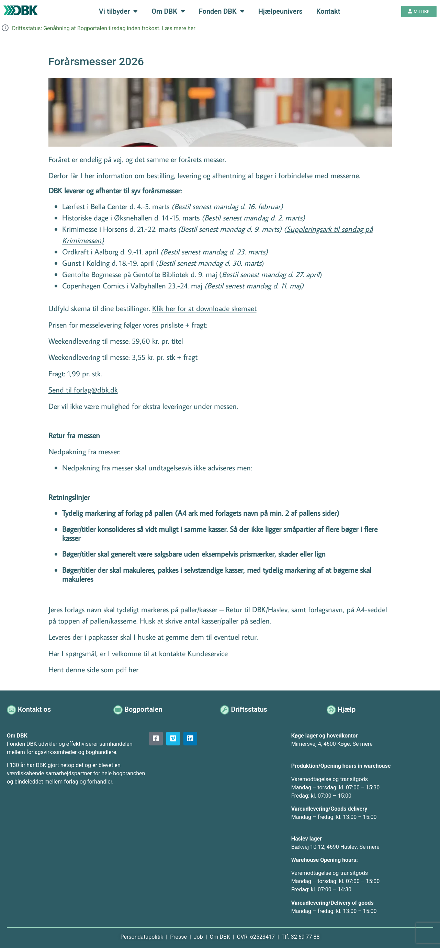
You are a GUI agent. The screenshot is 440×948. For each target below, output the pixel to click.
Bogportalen (144, 709)
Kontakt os (35, 709)
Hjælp (347, 709)
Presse (179, 937)
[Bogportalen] (118, 710)
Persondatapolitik (142, 937)
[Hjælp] (332, 710)
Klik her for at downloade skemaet (204, 308)
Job (198, 937)
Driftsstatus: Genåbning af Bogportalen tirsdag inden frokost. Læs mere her (103, 28)
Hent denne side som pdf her (93, 669)
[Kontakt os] (12, 710)
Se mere (363, 744)
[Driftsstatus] (225, 710)
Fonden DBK (222, 11)
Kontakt (328, 11)
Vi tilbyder (118, 11)
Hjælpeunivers (280, 11)
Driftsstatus (250, 709)
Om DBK (168, 11)
